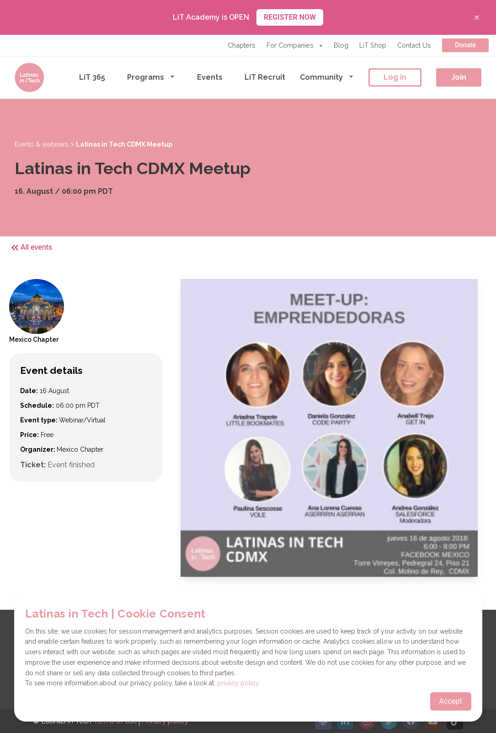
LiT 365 (92, 77)
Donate (465, 45)
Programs (151, 77)
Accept (450, 701)
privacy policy (238, 683)
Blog (341, 45)
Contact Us (414, 45)
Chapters (242, 45)
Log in (395, 77)
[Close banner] (476, 17)
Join (458, 77)
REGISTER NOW (290, 17)
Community (327, 77)
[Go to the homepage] (29, 77)
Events (210, 77)
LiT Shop (372, 45)
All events (30, 247)
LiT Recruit (265, 77)
